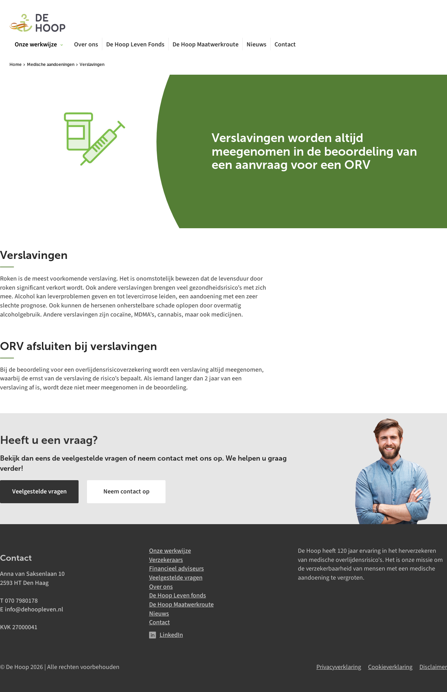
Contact (285, 44)
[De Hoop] (37, 23)
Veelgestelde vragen (176, 577)
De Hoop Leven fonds (177, 595)
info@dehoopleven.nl (34, 609)
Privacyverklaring (338, 667)
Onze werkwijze (170, 550)
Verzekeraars (166, 560)
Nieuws (256, 44)
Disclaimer (433, 667)
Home (15, 64)
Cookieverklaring (390, 667)
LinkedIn (171, 635)
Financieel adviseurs (176, 568)
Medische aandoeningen (50, 64)
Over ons (86, 44)
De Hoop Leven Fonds (135, 44)
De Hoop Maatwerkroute (206, 44)
